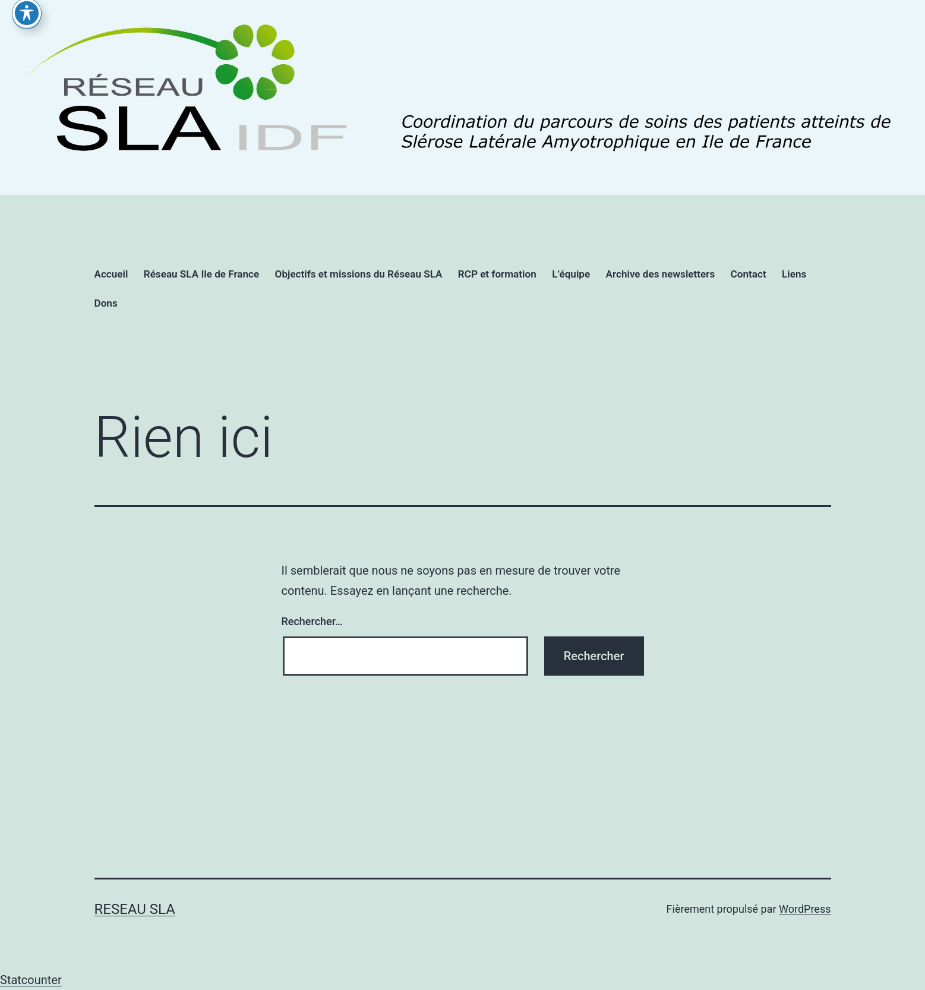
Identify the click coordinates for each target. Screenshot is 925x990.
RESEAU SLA (134, 909)
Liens (794, 274)
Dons (106, 303)
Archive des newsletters (660, 274)
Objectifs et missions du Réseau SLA (359, 274)
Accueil (111, 274)
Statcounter (31, 980)
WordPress (805, 909)
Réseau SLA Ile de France (201, 274)
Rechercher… (312, 621)
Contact (748, 274)
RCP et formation (497, 274)
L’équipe (571, 274)
